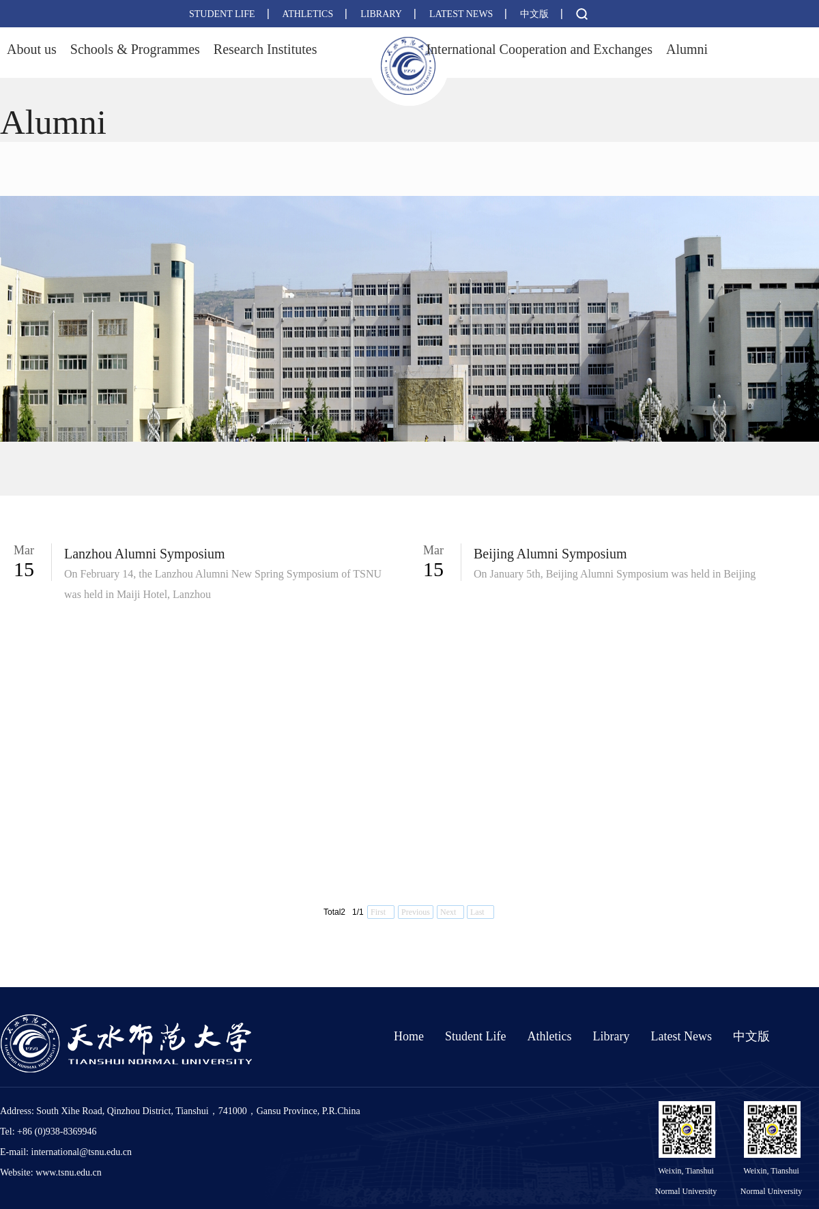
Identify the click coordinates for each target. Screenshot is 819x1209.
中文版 (534, 14)
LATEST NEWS (461, 14)
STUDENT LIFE (222, 14)
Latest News (680, 1036)
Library (610, 1036)
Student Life (475, 1036)
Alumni (687, 49)
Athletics (549, 1036)
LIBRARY (381, 14)
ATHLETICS (308, 14)
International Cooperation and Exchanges (539, 49)
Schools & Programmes (135, 49)
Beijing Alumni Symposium (550, 553)
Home (409, 1036)
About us (32, 49)
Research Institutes (265, 49)
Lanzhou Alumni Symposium (144, 553)
